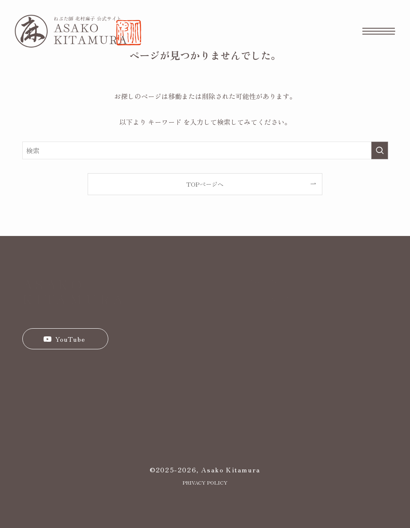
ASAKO (53, 283)
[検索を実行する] (379, 150)
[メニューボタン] (378, 31)
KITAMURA (74, 298)
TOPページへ (204, 184)
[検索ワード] (205, 150)
